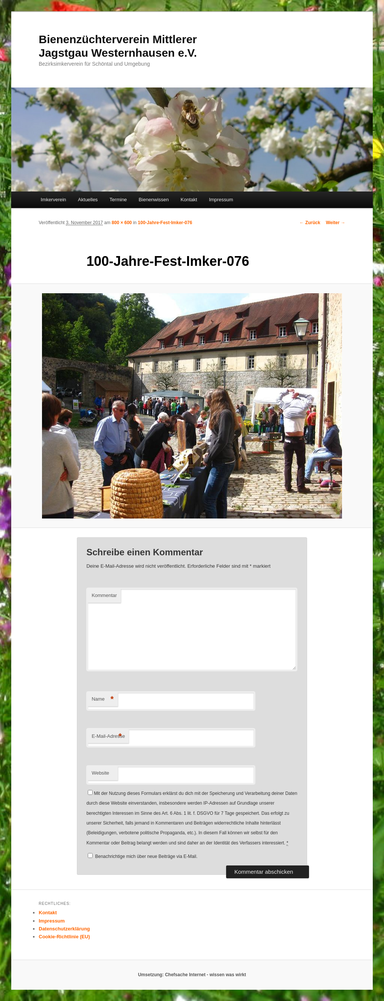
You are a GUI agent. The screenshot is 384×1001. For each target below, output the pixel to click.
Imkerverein (53, 199)
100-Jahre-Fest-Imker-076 (165, 222)
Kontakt (189, 199)
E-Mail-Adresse (108, 736)
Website (100, 773)
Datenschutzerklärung (64, 929)
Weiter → (335, 222)
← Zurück (310, 222)
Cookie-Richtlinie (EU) (64, 936)
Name (103, 699)
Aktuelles (88, 199)
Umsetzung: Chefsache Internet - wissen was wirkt (192, 974)
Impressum (221, 199)
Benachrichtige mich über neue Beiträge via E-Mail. (146, 856)
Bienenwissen (154, 199)
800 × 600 (122, 222)
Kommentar (104, 595)
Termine (118, 199)
